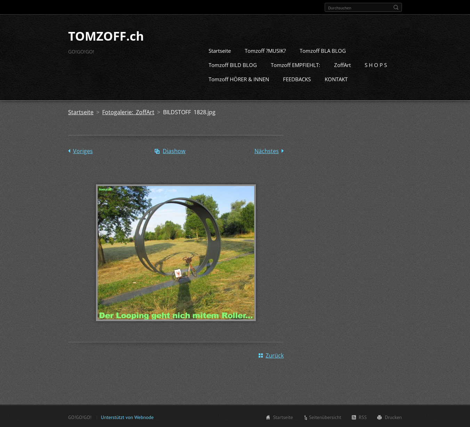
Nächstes (266, 150)
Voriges (83, 150)
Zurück (275, 355)
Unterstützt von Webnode (127, 416)
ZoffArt (342, 64)
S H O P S (376, 64)
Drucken (393, 416)
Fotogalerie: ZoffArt (128, 111)
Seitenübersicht (325, 416)
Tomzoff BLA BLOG (323, 50)
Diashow (174, 150)
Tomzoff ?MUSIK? (265, 50)
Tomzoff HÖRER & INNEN (239, 78)
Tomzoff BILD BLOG (233, 64)
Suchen (396, 7)
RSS (363, 416)
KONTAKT (336, 78)
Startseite (220, 50)
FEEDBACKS (297, 78)
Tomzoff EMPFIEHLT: (295, 64)
